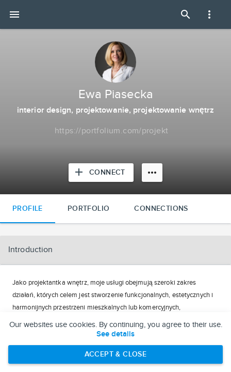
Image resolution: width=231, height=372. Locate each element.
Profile (27, 208)
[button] (115, 250)
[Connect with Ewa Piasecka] (101, 172)
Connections (161, 208)
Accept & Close (116, 354)
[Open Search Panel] (185, 14)
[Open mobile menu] (14, 14)
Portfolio (89, 208)
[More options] (152, 172)
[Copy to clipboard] (111, 131)
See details (115, 334)
